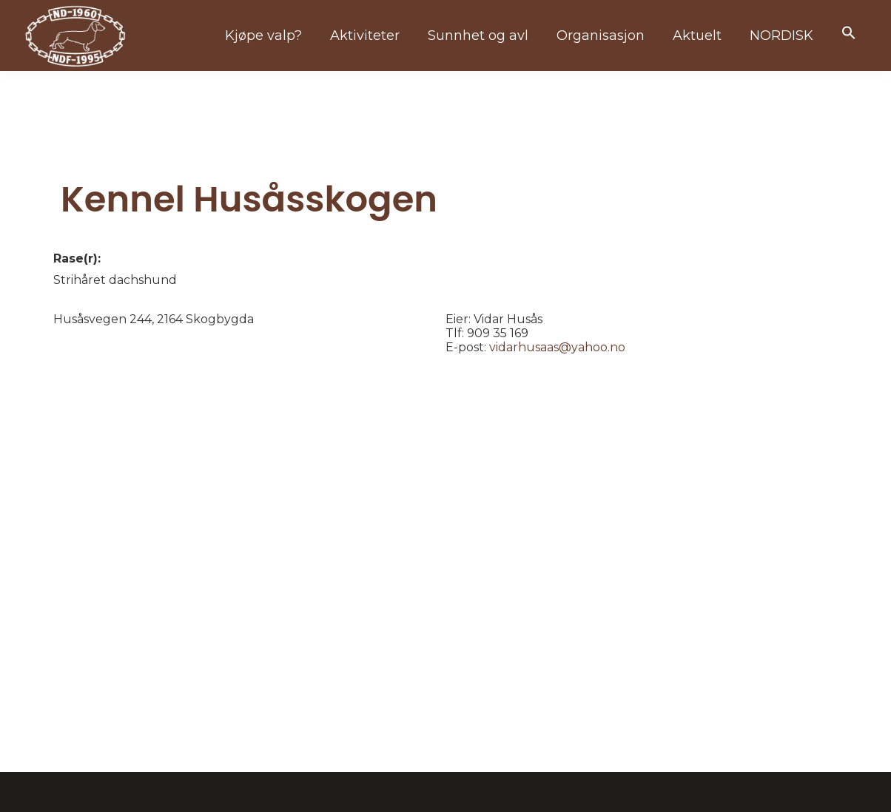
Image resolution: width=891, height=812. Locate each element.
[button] (849, 34)
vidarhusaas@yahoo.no (557, 347)
